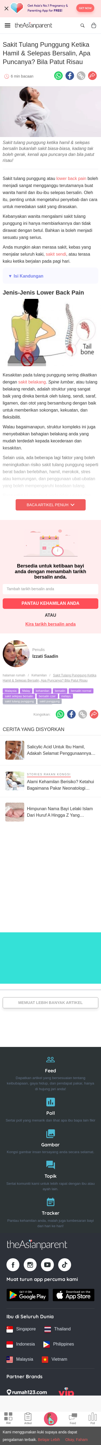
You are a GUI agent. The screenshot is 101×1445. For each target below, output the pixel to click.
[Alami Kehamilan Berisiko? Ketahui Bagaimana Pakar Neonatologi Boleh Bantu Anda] (50, 781)
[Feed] (50, 1072)
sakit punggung (50, 701)
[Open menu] (7, 25)
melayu (66, 696)
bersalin (60, 690)
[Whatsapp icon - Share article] (58, 75)
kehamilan (42, 690)
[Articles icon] (28, 1419)
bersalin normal (81, 690)
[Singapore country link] (21, 1329)
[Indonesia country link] (20, 1344)
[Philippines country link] (58, 1344)
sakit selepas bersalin (19, 696)
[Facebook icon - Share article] (69, 75)
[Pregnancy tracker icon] (51, 1418)
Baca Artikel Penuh (50, 505)
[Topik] (50, 1174)
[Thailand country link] (57, 1329)
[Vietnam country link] (54, 1359)
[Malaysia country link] (19, 1359)
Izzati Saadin (45, 656)
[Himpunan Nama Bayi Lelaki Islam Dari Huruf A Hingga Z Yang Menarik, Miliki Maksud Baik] (50, 812)
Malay (26, 690)
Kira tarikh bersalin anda (50, 624)
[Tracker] (50, 1211)
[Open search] (82, 25)
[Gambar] (50, 1140)
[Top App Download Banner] (50, 8)
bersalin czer (47, 696)
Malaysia (10, 690)
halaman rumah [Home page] (14, 675)
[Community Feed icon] (73, 1419)
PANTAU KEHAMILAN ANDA (50, 603)
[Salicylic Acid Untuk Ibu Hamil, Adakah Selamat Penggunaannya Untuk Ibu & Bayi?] (50, 750)
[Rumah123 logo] (26, 1394)
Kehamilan (39, 675)
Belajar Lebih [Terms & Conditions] (49, 1439)
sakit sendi (55, 254)
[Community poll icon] (92, 1419)
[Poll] (50, 1108)
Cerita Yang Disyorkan (33, 729)
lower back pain (71, 178)
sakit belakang (32, 382)
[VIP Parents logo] (66, 1394)
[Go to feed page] (33, 25)
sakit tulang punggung (19, 701)
